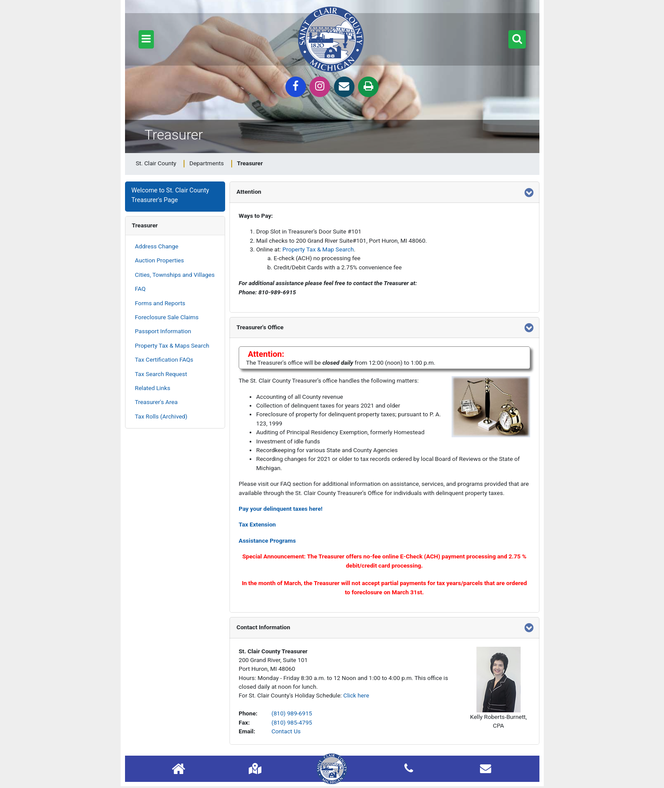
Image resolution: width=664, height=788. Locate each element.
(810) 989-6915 (291, 713)
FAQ (140, 288)
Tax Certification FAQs (164, 359)
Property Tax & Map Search (318, 249)
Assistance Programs (267, 540)
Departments (206, 163)
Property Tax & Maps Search (172, 345)
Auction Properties (159, 260)
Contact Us (286, 731)
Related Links (152, 387)
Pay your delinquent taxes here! (281, 508)
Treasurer (145, 225)
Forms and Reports (160, 303)
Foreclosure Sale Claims (167, 317)
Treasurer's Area (156, 401)
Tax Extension (257, 524)
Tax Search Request (161, 373)
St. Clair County (156, 163)
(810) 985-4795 (291, 722)
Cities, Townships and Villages (175, 274)
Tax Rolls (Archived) (161, 416)
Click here (356, 695)
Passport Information (163, 331)
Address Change (156, 246)
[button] (146, 39)
